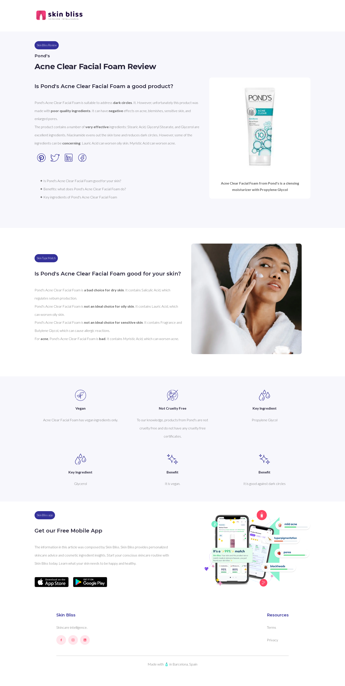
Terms (271, 627)
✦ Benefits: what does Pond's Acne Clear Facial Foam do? (83, 189)
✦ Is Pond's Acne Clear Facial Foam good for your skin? (80, 181)
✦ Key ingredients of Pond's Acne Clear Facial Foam (78, 197)
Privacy (272, 640)
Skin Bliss (65, 615)
